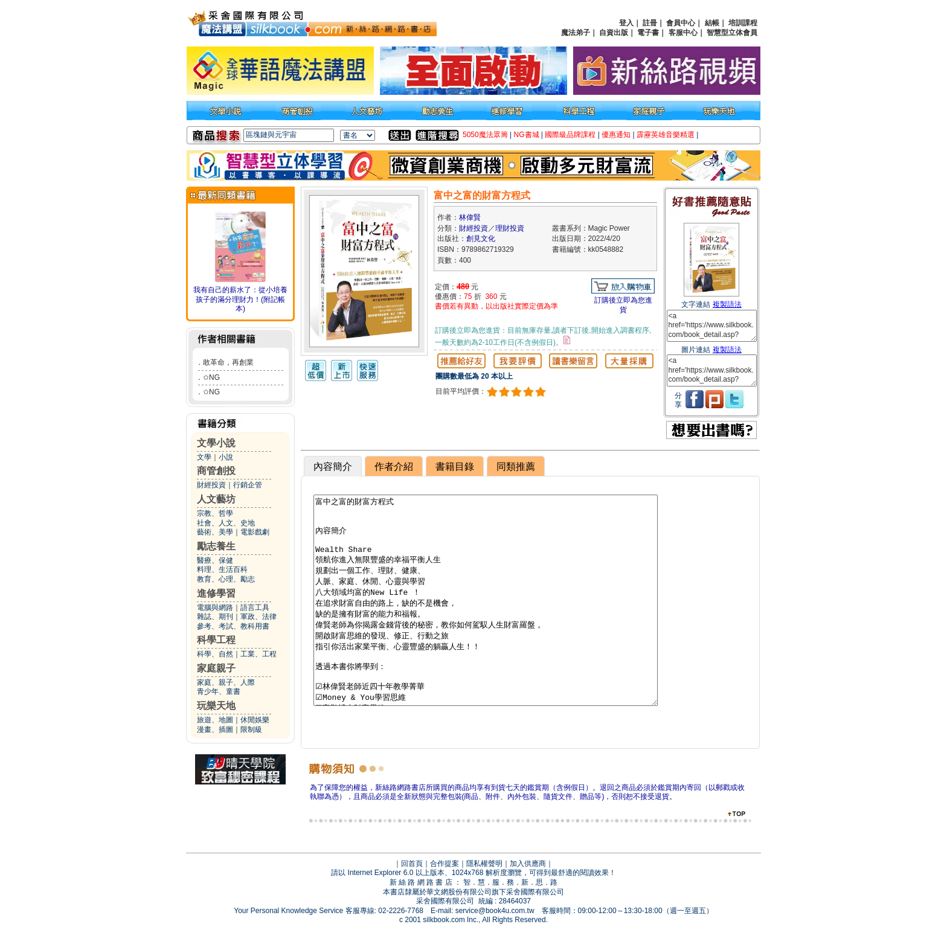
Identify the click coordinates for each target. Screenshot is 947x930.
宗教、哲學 (215, 513)
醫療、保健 (215, 560)
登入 (626, 23)
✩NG (211, 377)
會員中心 (680, 23)
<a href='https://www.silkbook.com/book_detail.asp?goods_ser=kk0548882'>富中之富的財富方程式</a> (712, 326)
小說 (226, 457)
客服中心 (683, 32)
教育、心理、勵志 (226, 579)
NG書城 (526, 134)
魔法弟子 (575, 32)
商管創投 (216, 471)
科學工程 (216, 640)
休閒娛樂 (254, 720)
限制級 (251, 729)
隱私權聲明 (484, 863)
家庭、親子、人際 (226, 682)
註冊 (650, 23)
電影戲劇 (254, 532)
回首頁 (412, 863)
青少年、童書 (218, 691)
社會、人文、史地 (226, 523)
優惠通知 (616, 134)
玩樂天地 (216, 706)
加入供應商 (528, 863)
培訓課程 (742, 23)
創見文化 (480, 238)
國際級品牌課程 (570, 134)
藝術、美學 (215, 532)
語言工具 (254, 607)
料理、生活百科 (222, 569)
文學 (204, 457)
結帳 (712, 23)
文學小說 (216, 443)
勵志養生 (216, 546)
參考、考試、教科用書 (233, 626)
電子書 (648, 32)
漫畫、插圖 (215, 729)
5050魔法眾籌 (485, 134)
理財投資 (509, 228)
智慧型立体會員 (732, 32)
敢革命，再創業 (228, 362)
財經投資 (211, 485)
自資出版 (613, 32)
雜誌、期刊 (215, 616)
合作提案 (444, 863)
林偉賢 (470, 217)
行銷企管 (247, 485)
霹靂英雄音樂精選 (666, 134)
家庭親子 (216, 668)
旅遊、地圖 (215, 720)
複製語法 (727, 304)
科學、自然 (215, 654)
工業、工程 (258, 654)
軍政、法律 (258, 616)
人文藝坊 (216, 499)
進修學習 (216, 593)
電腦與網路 (215, 607)
